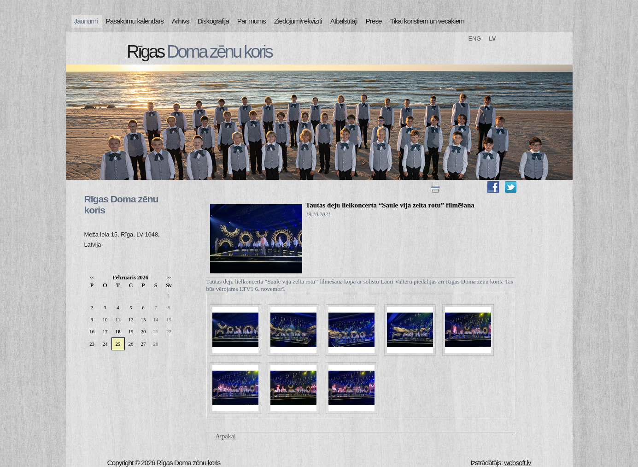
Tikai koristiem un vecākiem (427, 21)
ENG (474, 38)
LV (492, 38)
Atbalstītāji (343, 21)
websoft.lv (517, 463)
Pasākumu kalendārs (135, 21)
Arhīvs (180, 21)
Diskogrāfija (213, 21)
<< (92, 278)
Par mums (251, 21)
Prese (374, 21)
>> (169, 278)
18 (118, 331)
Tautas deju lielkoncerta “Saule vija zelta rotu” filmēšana (390, 205)
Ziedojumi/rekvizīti (298, 21)
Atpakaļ (226, 436)
